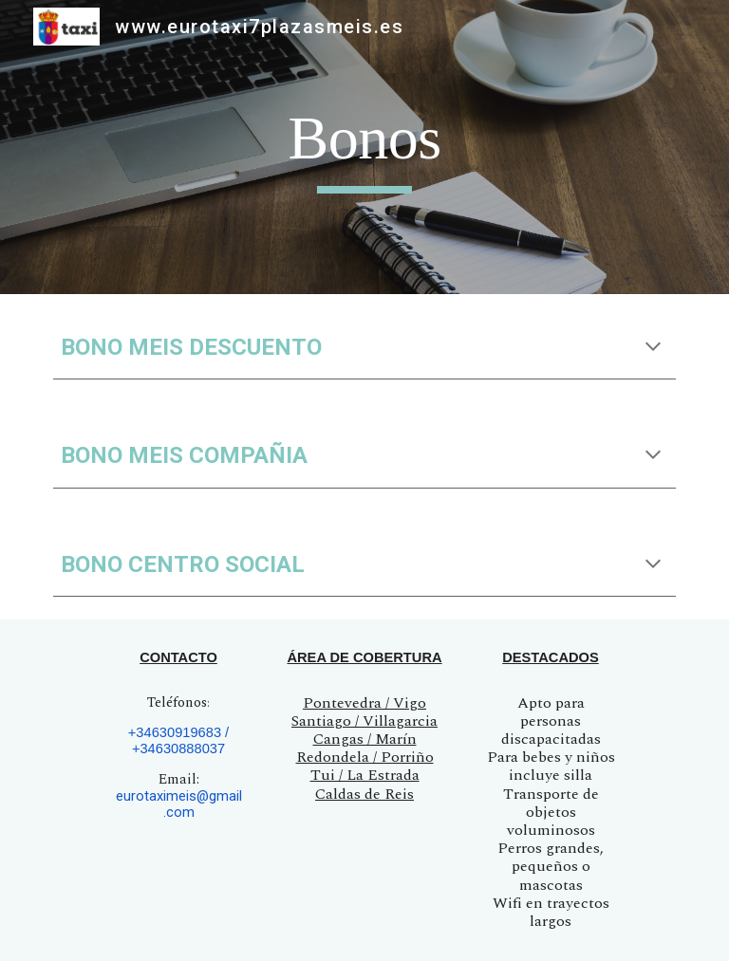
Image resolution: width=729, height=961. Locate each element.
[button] (653, 348)
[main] (364, 147)
